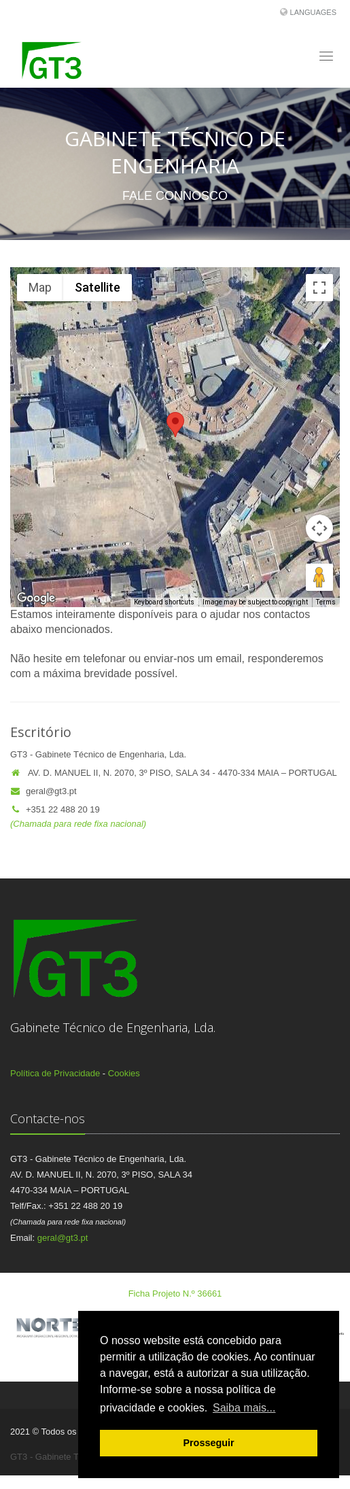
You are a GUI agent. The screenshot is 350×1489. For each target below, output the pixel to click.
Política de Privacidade (55, 1073)
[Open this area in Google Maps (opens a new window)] (36, 598)
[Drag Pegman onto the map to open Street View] (319, 577)
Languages (313, 12)
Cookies (124, 1073)
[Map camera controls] (319, 528)
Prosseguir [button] (208, 1442)
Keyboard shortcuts (164, 602)
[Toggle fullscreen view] (319, 287)
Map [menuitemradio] (40, 287)
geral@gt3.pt (43, 791)
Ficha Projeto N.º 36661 (175, 1293)
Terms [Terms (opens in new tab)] (326, 602)
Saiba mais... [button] (244, 1408)
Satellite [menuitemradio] (97, 287)
